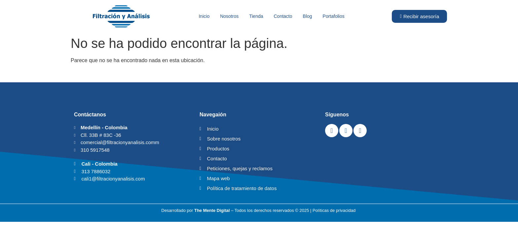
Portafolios (334, 16)
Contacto (283, 16)
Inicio (204, 16)
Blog (307, 16)
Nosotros (229, 16)
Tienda (256, 16)
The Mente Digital (212, 210)
